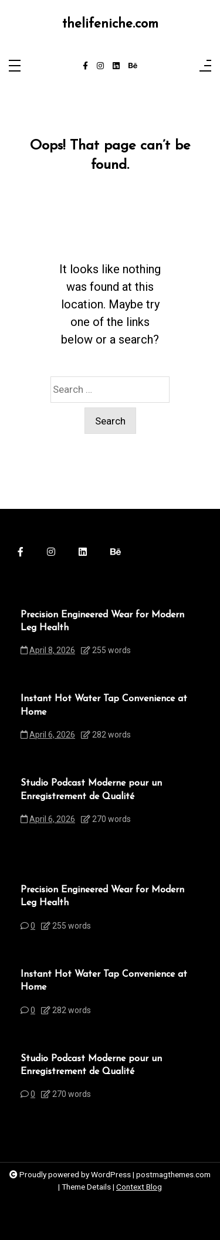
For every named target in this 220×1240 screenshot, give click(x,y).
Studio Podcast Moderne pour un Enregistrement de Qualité (91, 790)
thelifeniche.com (110, 24)
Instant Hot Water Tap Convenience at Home (104, 705)
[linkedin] (116, 66)
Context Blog (139, 1186)
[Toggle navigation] (15, 66)
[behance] (132, 66)
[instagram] (100, 66)
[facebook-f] (85, 66)
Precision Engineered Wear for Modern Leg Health (102, 621)
